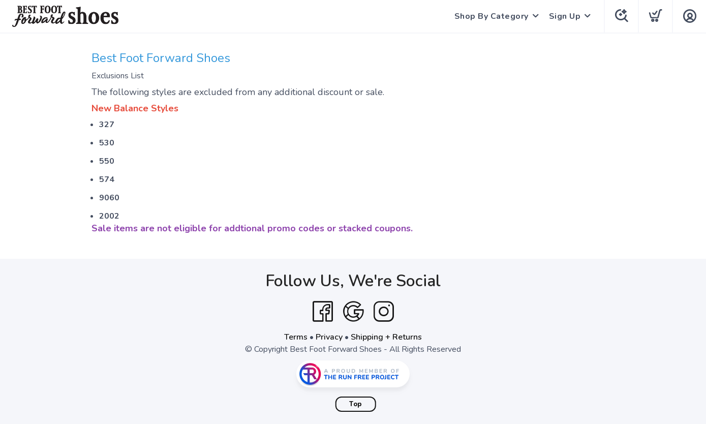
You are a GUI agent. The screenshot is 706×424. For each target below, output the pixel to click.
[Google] (353, 311)
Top (355, 404)
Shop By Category (491, 16)
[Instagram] (384, 311)
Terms (296, 337)
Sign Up (565, 16)
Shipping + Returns (386, 337)
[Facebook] (323, 311)
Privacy (329, 337)
